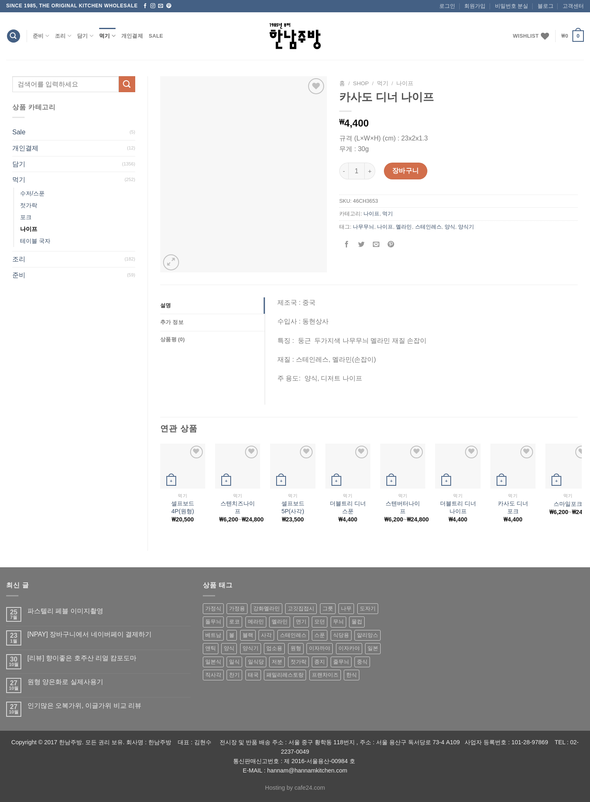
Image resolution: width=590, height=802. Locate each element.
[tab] (212, 305)
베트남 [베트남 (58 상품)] (213, 635)
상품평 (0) (172, 339)
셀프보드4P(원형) (182, 507)
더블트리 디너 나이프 (458, 507)
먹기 (107, 36)
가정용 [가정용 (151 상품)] (237, 608)
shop (361, 83)
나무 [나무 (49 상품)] (346, 608)
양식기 (466, 227)
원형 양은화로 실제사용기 (65, 681)
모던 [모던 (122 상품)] (319, 621)
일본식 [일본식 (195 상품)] (213, 662)
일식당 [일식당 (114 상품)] (256, 662)
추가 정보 (172, 322)
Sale (156, 36)
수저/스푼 (32, 193)
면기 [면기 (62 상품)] (301, 621)
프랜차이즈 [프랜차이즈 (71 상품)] (325, 675)
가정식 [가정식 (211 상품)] (213, 608)
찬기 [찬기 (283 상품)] (234, 675)
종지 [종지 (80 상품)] (319, 662)
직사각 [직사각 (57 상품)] (213, 675)
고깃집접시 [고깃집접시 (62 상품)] (301, 608)
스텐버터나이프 (403, 507)
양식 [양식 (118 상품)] (229, 648)
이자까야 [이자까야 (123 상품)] (319, 648)
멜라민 (404, 227)
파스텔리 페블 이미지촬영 (65, 610)
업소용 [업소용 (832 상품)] (274, 648)
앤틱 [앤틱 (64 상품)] (210, 648)
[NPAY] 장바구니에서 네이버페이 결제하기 (89, 634)
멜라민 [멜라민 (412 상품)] (280, 621)
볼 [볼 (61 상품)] (231, 635)
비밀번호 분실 (512, 6)
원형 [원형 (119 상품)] (295, 648)
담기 (85, 36)
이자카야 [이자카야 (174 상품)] (349, 648)
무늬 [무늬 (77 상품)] (338, 621)
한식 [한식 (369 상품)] (351, 675)
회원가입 (475, 6)
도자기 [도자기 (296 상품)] (368, 608)
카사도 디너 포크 (513, 507)
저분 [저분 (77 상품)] (277, 662)
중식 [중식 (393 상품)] (362, 662)
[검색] (13, 36)
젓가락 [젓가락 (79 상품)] (298, 662)
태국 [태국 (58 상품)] (253, 675)
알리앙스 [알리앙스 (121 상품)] (367, 635)
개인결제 (132, 36)
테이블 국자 (35, 241)
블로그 (546, 6)
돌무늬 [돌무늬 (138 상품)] (213, 621)
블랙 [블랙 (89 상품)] (248, 635)
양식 (450, 227)
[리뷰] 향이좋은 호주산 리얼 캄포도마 (82, 658)
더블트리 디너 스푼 (348, 507)
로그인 (447, 6)
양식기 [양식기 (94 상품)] (251, 648)
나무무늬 (363, 227)
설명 (165, 305)
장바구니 (405, 170)
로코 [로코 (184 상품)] (234, 621)
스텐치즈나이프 (237, 507)
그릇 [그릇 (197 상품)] (327, 608)
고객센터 (573, 6)
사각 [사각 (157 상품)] (266, 635)
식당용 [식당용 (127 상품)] (341, 635)
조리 (63, 36)
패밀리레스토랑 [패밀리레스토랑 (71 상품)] (285, 675)
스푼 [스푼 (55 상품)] (319, 635)
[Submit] (127, 84)
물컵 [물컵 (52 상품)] (357, 621)
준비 (41, 36)
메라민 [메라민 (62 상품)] (256, 621)
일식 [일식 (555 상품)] (234, 662)
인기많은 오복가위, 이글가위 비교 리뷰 (84, 705)
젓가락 (28, 205)
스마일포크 (568, 504)
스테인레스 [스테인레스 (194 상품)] (293, 635)
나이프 (28, 229)
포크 (26, 217)
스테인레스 (428, 227)
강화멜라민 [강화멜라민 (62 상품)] (266, 608)
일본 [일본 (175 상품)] (373, 648)
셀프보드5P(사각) (292, 507)
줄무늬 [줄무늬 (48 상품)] (341, 662)
